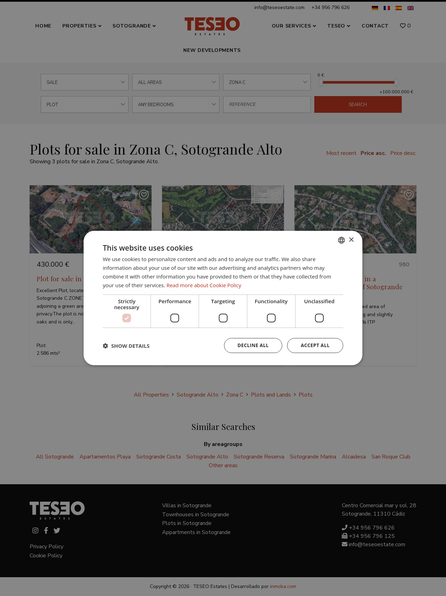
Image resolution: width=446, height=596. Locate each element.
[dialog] (223, 298)
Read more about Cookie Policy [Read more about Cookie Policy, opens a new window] (204, 284)
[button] (126, 346)
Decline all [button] (252, 345)
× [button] (351, 239)
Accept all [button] (315, 345)
